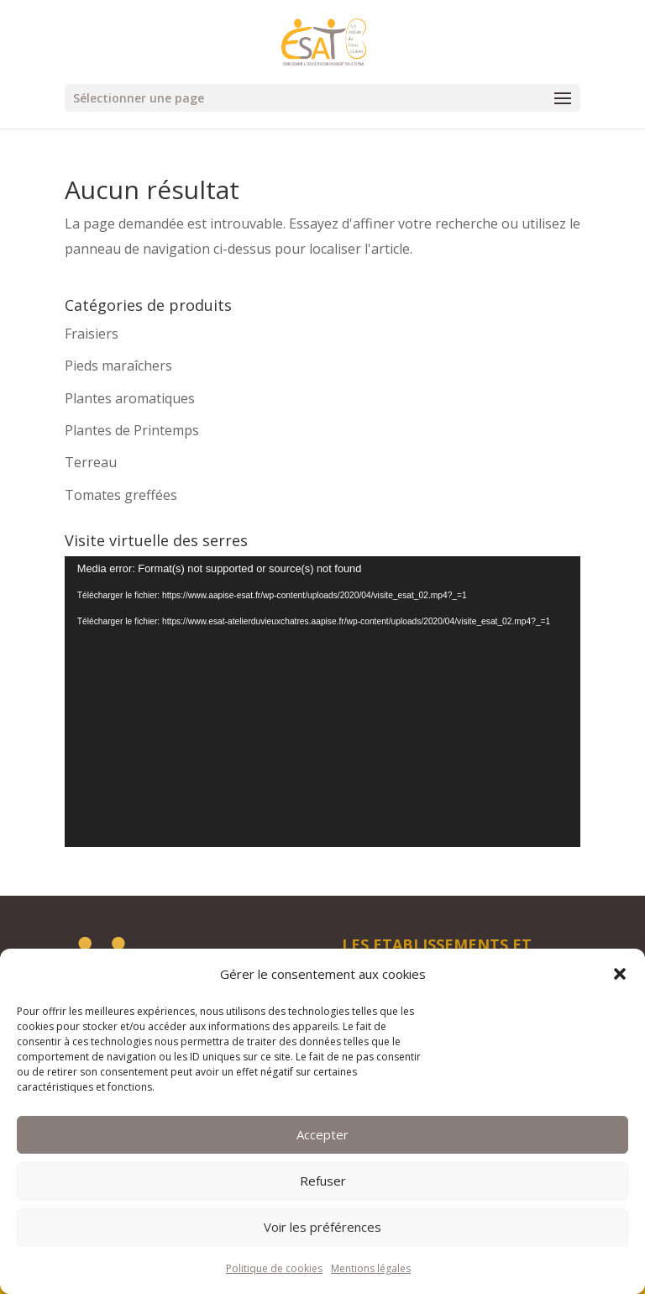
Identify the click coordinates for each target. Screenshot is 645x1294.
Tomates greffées (121, 495)
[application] (322, 701)
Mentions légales (371, 1268)
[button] (619, 973)
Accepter (322, 1134)
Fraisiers (91, 333)
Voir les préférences (322, 1226)
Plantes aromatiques (130, 398)
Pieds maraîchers (118, 365)
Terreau (91, 462)
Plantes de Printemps (132, 430)
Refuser (323, 1180)
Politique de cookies (274, 1268)
